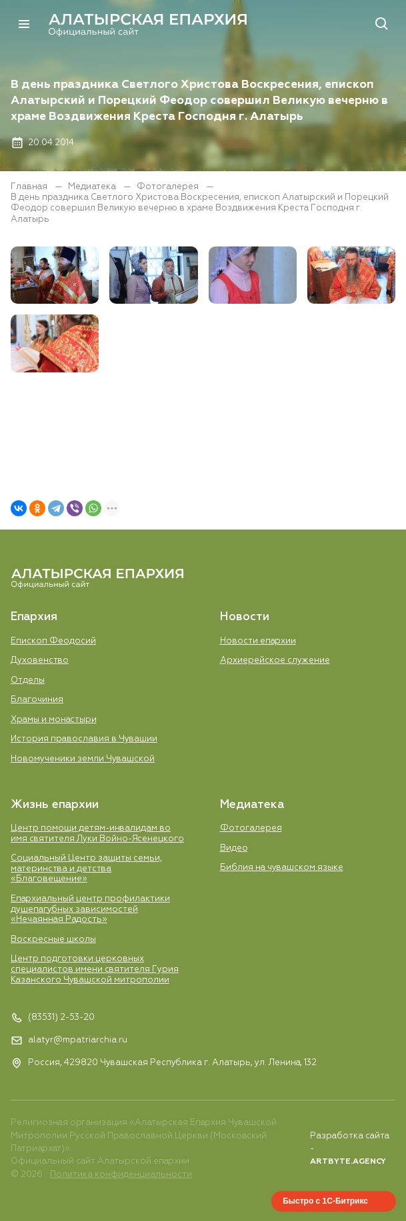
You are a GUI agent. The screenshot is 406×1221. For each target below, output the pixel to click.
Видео (234, 848)
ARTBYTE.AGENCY (348, 1162)
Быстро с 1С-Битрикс (325, 1201)
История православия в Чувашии (84, 739)
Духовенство (40, 660)
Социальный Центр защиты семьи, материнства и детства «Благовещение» (86, 868)
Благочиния (37, 699)
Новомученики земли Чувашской (83, 759)
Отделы (28, 680)
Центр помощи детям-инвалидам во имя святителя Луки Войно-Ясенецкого (97, 833)
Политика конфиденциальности (121, 1174)
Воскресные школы (53, 939)
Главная (30, 187)
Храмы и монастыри (54, 719)
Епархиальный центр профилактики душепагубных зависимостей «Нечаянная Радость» (90, 909)
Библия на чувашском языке (281, 867)
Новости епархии (258, 641)
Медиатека (93, 187)
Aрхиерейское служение (275, 660)
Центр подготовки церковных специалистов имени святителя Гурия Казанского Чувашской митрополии (95, 969)
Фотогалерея (169, 187)
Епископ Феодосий (53, 641)
